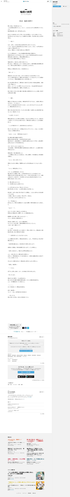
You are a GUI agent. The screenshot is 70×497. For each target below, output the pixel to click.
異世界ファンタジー (13, 444)
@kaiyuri (25, 355)
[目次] (50, 1)
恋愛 (10, 463)
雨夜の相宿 (29, 443)
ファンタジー (15, 384)
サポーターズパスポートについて (26, 348)
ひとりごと (10, 451)
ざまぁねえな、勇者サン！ (15, 439)
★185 (9, 444)
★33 (8, 463)
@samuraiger (19, 356)
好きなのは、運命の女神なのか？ (13, 462)
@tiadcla (29, 355)
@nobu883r (34, 355)
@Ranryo (9, 355)
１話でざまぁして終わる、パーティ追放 (15, 442)
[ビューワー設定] (47, 1)
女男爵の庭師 (10, 475)
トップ (18, 493)
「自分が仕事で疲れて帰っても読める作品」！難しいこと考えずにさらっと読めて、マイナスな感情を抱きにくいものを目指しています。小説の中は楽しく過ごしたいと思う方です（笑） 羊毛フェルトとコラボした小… (20, 396)
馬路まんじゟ (10, 487)
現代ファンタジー (32, 463)
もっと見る (42, 413)
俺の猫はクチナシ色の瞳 (31, 462)
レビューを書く (56, 6)
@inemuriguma (10, 356)
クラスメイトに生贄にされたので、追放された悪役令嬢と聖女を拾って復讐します (35, 454)
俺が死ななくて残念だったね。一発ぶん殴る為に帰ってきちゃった (35, 450)
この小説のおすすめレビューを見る (38, 380)
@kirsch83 (14, 355)
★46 (27, 463)
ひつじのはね (26, 344)
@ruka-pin (39, 355)
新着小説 (34, 493)
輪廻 (22, 384)
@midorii (40, 454)
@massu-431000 (20, 355)
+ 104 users (24, 356)
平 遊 (13, 451)
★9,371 (28, 455)
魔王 (11, 384)
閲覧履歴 (29, 493)
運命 (19, 384)
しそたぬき (10, 476)
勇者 (8, 384)
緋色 (15, 356)
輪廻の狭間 (10, 336)
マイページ (24, 493)
